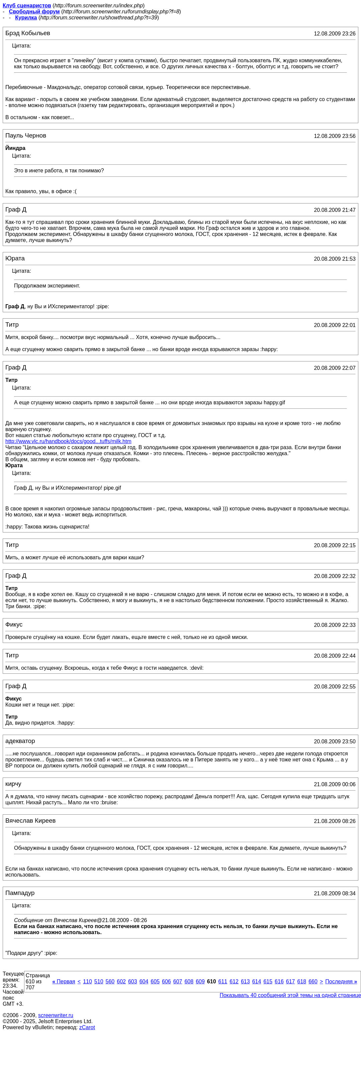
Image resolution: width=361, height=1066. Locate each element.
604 (144, 981)
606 (166, 981)
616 (279, 981)
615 (267, 981)
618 (301, 981)
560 (110, 981)
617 (290, 981)
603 (132, 981)
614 (256, 981)
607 (177, 981)
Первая (63, 981)
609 (200, 981)
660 (313, 981)
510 (98, 981)
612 (234, 981)
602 (121, 981)
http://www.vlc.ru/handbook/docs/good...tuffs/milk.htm (68, 441)
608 (188, 981)
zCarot (87, 1027)
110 (87, 981)
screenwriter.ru (55, 1015)
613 (245, 981)
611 (223, 981)
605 (155, 981)
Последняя (341, 981)
